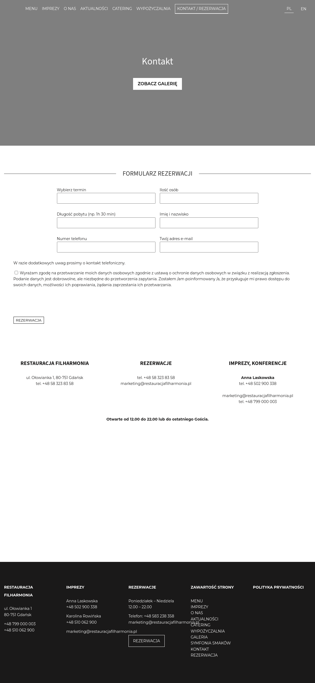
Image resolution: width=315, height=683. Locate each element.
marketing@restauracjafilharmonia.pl (156, 383)
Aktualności (94, 8)
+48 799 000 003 (261, 401)
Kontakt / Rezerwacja (201, 8)
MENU (197, 601)
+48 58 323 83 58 (57, 383)
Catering (122, 8)
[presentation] (54, 302)
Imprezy (50, 8)
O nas (70, 8)
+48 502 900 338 (261, 383)
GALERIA (199, 637)
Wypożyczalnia (153, 8)
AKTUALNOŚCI (204, 619)
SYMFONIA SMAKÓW (211, 643)
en (303, 8)
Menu (31, 8)
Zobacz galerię (157, 83)
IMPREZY (199, 607)
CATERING (201, 625)
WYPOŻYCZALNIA (208, 631)
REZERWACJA (146, 640)
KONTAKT (200, 649)
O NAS (197, 612)
